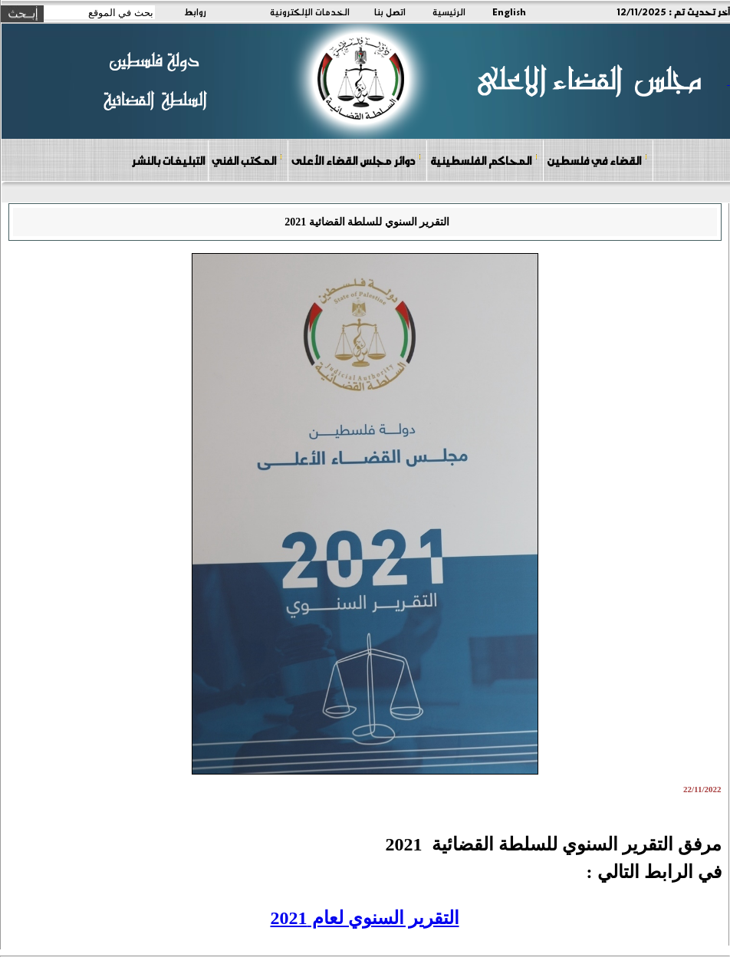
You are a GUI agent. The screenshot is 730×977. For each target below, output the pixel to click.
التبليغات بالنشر (168, 160)
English (509, 11)
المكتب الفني (247, 160)
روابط (195, 11)
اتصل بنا (390, 11)
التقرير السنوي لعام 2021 (365, 918)
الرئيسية (448, 11)
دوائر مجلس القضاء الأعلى (356, 160)
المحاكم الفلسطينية (484, 160)
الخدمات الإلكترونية (310, 11)
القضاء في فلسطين (597, 160)
